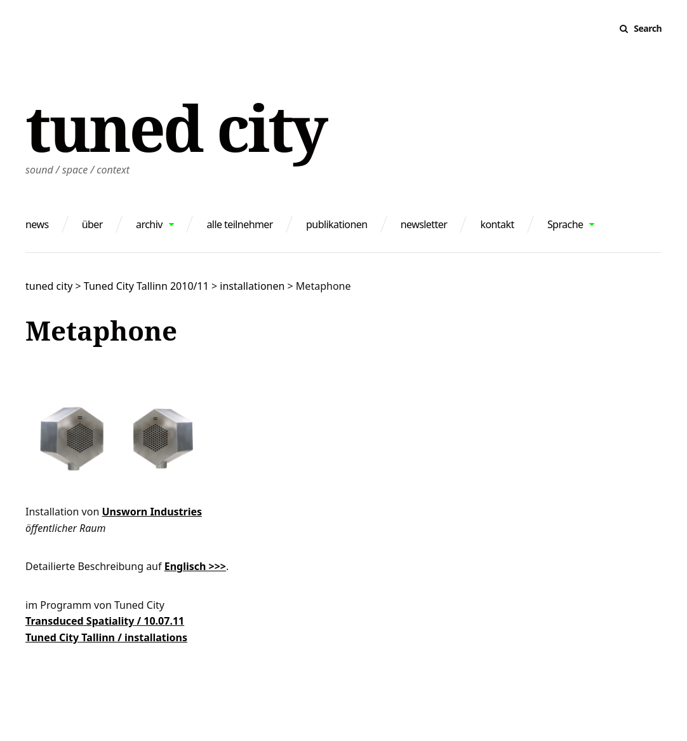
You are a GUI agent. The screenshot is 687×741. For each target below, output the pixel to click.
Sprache (565, 224)
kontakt (497, 224)
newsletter (424, 224)
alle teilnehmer (239, 224)
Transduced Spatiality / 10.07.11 (104, 621)
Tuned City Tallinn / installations (106, 637)
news (37, 224)
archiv (149, 224)
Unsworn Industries (152, 512)
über (92, 224)
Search (648, 28)
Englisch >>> (195, 566)
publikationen (336, 224)
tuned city (175, 127)
